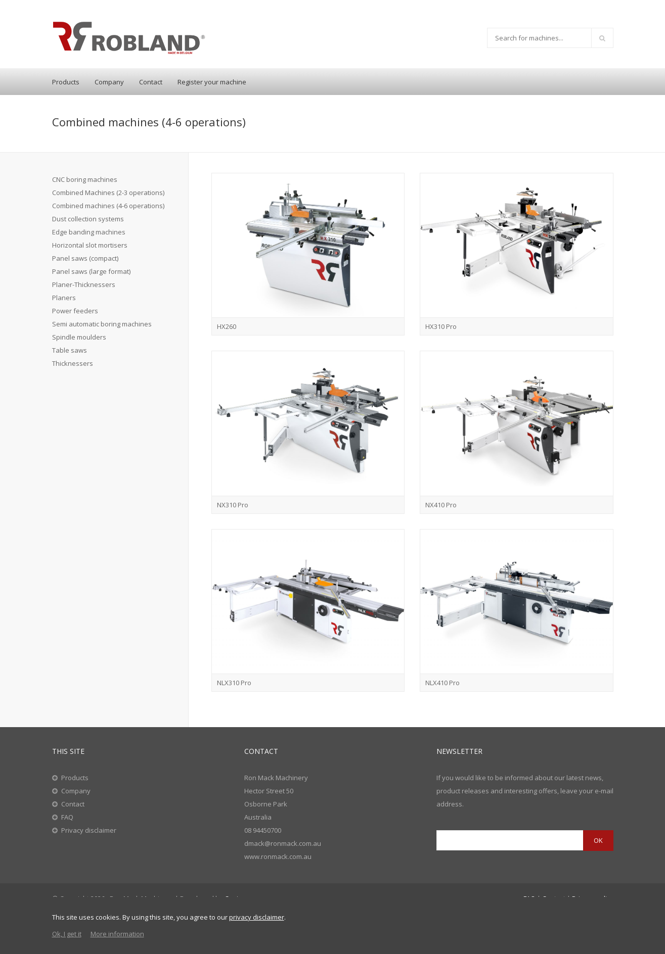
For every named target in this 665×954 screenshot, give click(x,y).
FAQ (67, 817)
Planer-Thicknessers (83, 284)
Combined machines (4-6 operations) (108, 205)
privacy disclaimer (256, 917)
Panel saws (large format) (91, 271)
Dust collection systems (88, 218)
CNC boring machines (84, 179)
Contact (150, 81)
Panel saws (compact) (85, 258)
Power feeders (75, 310)
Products (65, 81)
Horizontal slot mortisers (89, 245)
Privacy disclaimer (88, 830)
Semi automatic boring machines (102, 323)
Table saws (69, 350)
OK (598, 840)
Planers (64, 297)
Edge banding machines (88, 231)
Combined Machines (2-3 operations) (108, 192)
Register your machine (212, 81)
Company (109, 81)
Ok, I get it (66, 933)
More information (117, 933)
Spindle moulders (79, 337)
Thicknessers (72, 363)
